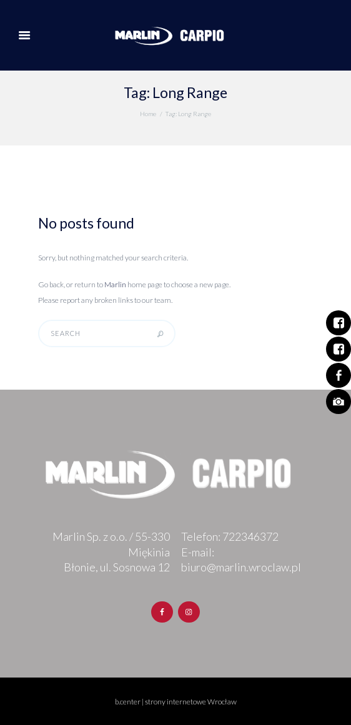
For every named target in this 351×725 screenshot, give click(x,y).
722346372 (250, 536)
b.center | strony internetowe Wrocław (176, 701)
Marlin (115, 284)
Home (148, 113)
